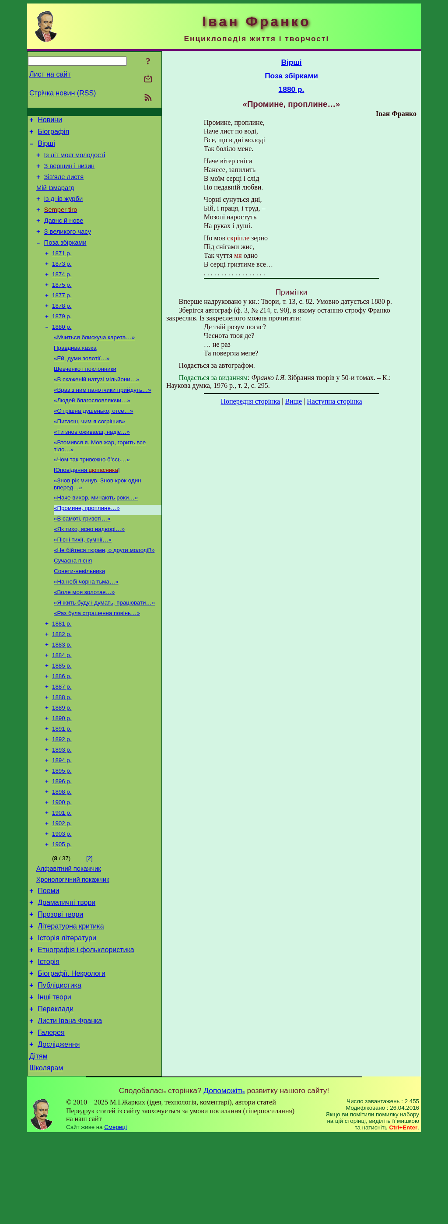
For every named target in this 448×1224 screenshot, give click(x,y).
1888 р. (61, 749)
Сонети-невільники (79, 613)
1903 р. (61, 897)
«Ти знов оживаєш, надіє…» (92, 463)
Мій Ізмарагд (55, 196)
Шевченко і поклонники (85, 395)
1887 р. (61, 738)
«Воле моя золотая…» (84, 636)
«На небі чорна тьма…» (86, 624)
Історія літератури (67, 1012)
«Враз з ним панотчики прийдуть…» (102, 418)
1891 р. (61, 784)
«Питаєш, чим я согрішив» (89, 452)
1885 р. (61, 715)
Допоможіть (224, 1179)
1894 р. (61, 818)
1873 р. (61, 281)
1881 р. (61, 670)
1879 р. (61, 338)
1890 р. (61, 772)
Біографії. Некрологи (71, 1051)
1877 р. (61, 315)
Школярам (46, 1156)
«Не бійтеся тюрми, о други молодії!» (104, 590)
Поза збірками (65, 258)
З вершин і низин (69, 172)
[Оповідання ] (87, 504)
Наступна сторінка (334, 401)
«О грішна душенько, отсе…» (93, 440)
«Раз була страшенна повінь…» (97, 658)
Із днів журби (63, 209)
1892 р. (61, 795)
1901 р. (61, 875)
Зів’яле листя (64, 184)
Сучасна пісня (73, 601)
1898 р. (61, 852)
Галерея (51, 1117)
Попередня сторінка (250, 401)
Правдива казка (75, 372)
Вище (293, 401)
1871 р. (61, 270)
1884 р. (61, 704)
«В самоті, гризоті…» (82, 556)
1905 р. (61, 909)
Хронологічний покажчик (72, 946)
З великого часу (67, 246)
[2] (89, 923)
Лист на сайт (50, 74)
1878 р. (61, 327)
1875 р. (61, 304)
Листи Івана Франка (70, 1104)
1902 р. (61, 886)
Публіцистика (59, 1064)
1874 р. (61, 292)
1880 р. (61, 349)
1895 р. (61, 829)
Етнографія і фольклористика (86, 1025)
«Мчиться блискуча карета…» (94, 361)
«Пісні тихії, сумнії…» (83, 579)
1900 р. (61, 863)
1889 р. (61, 761)
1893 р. (61, 806)
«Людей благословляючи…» (92, 429)
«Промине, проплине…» (87, 545)
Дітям (38, 1143)
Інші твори (54, 1077)
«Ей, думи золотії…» (81, 383)
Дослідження (59, 1130)
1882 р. (61, 681)
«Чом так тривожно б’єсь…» (92, 492)
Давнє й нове (64, 233)
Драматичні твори (66, 972)
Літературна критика (71, 998)
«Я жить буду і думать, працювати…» (104, 647)
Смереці (115, 1215)
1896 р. (61, 840)
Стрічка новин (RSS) (62, 93)
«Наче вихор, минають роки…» (96, 533)
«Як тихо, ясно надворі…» (89, 567)
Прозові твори (60, 985)
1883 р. (61, 692)
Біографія (53, 134)
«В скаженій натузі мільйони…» (96, 406)
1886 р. (61, 727)
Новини (50, 121)
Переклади (56, 1090)
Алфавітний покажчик (68, 934)
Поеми (48, 959)
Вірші (46, 147)
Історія (49, 1038)
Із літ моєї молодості (74, 160)
